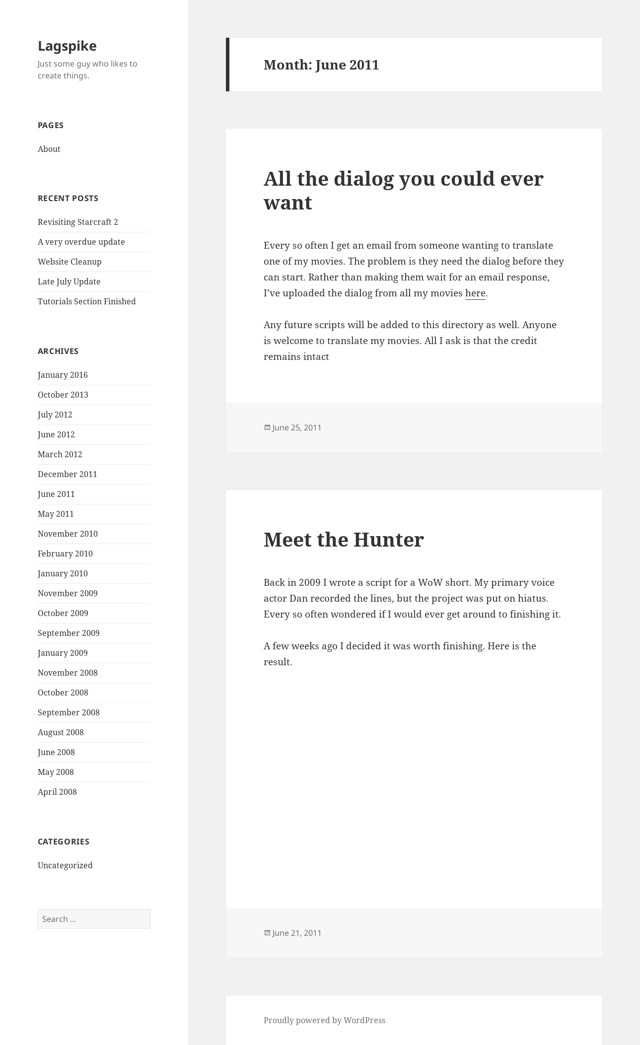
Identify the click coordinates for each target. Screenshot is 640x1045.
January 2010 (63, 573)
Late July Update (69, 281)
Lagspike (67, 45)
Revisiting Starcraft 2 (78, 221)
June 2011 (56, 493)
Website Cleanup (70, 261)
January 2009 (63, 652)
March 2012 (60, 454)
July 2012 (55, 414)
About (49, 148)
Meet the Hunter (344, 539)
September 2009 (69, 632)
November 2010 (68, 533)
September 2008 (69, 712)
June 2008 (56, 752)
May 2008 (56, 771)
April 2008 (57, 791)
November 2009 (68, 593)
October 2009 (63, 613)
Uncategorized (65, 865)
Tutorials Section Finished (87, 301)
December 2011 (67, 474)
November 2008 (68, 672)
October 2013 (63, 394)
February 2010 (65, 553)
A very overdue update (81, 241)
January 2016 (63, 374)
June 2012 (56, 434)
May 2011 (56, 513)
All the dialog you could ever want (404, 190)
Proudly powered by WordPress (324, 1020)
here (475, 292)
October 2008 (63, 692)
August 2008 (61, 732)
